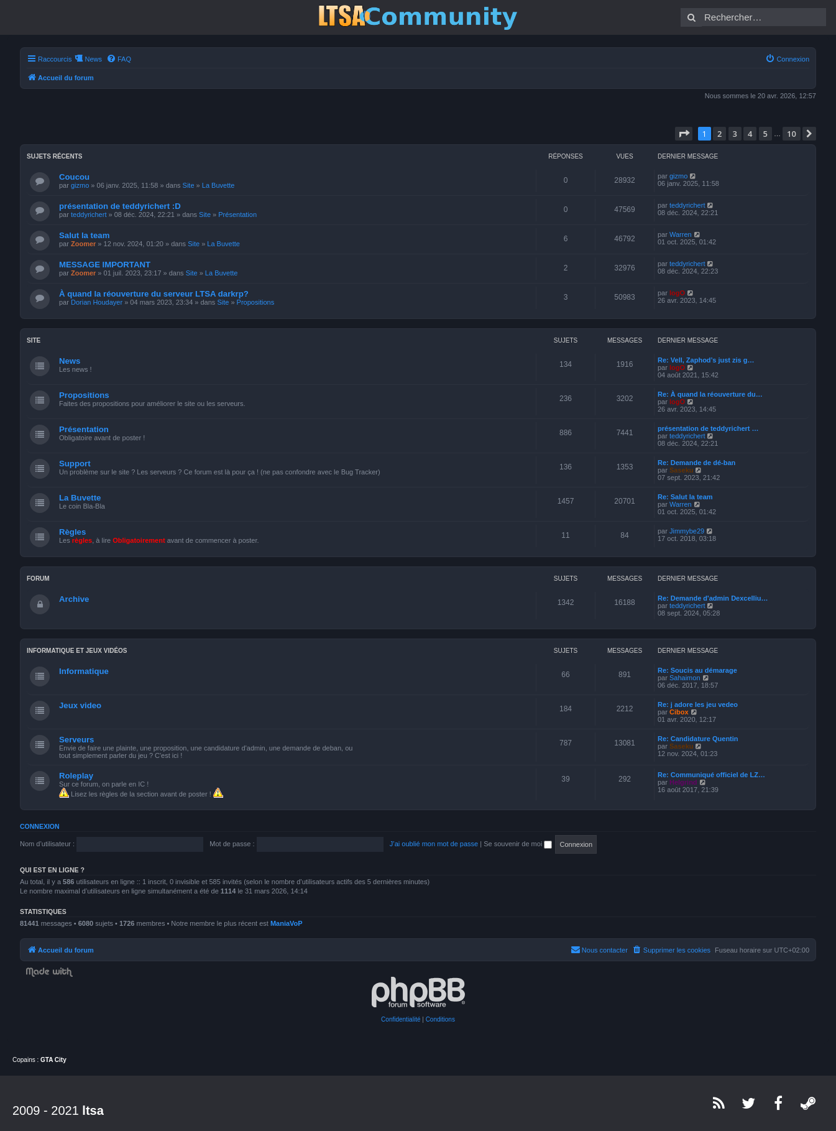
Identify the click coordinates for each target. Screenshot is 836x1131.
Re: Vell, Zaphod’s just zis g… (706, 360)
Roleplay (76, 775)
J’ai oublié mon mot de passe (434, 843)
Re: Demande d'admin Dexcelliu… (713, 598)
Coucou (74, 177)
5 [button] (765, 133)
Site (189, 185)
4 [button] (750, 133)
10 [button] (791, 133)
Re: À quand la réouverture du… (710, 394)
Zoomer (83, 243)
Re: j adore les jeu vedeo (698, 704)
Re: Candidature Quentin (698, 738)
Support (75, 463)
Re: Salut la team (685, 497)
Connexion (40, 826)
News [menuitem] (93, 59)
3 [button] (735, 133)
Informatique (84, 671)
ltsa (92, 1110)
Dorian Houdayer (96, 302)
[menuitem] (118, 59)
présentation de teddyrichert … (708, 428)
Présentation (237, 214)
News (69, 361)
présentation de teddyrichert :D (120, 206)
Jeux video (80, 705)
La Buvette (218, 185)
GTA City (53, 1059)
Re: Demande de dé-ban (696, 462)
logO (677, 293)
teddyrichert (88, 214)
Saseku (681, 470)
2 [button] (719, 133)
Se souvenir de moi (518, 843)
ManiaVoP (286, 923)
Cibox (679, 712)
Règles (72, 532)
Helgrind (683, 782)
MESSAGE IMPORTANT (104, 264)
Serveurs (76, 739)
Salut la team (84, 235)
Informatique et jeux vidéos (77, 650)
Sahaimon (684, 677)
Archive (74, 599)
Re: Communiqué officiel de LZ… (711, 774)
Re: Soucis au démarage (697, 670)
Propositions (256, 302)
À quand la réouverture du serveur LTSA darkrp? (154, 293)
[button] (683, 134)
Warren (680, 234)
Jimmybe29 (686, 531)
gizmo (80, 185)
